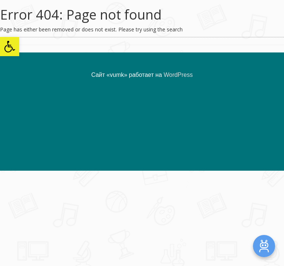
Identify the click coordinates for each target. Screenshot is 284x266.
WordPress (178, 75)
